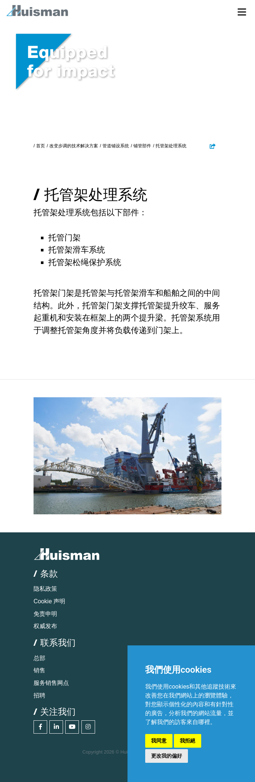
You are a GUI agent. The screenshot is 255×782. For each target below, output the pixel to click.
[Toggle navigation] (242, 11)
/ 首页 (39, 145)
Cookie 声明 (49, 601)
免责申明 (45, 614)
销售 (39, 670)
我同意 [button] (159, 741)
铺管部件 (142, 145)
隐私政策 (45, 589)
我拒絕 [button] (187, 741)
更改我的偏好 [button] (166, 756)
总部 (39, 658)
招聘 (39, 695)
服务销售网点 (51, 683)
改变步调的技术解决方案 (73, 145)
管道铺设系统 (115, 145)
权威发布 (45, 626)
